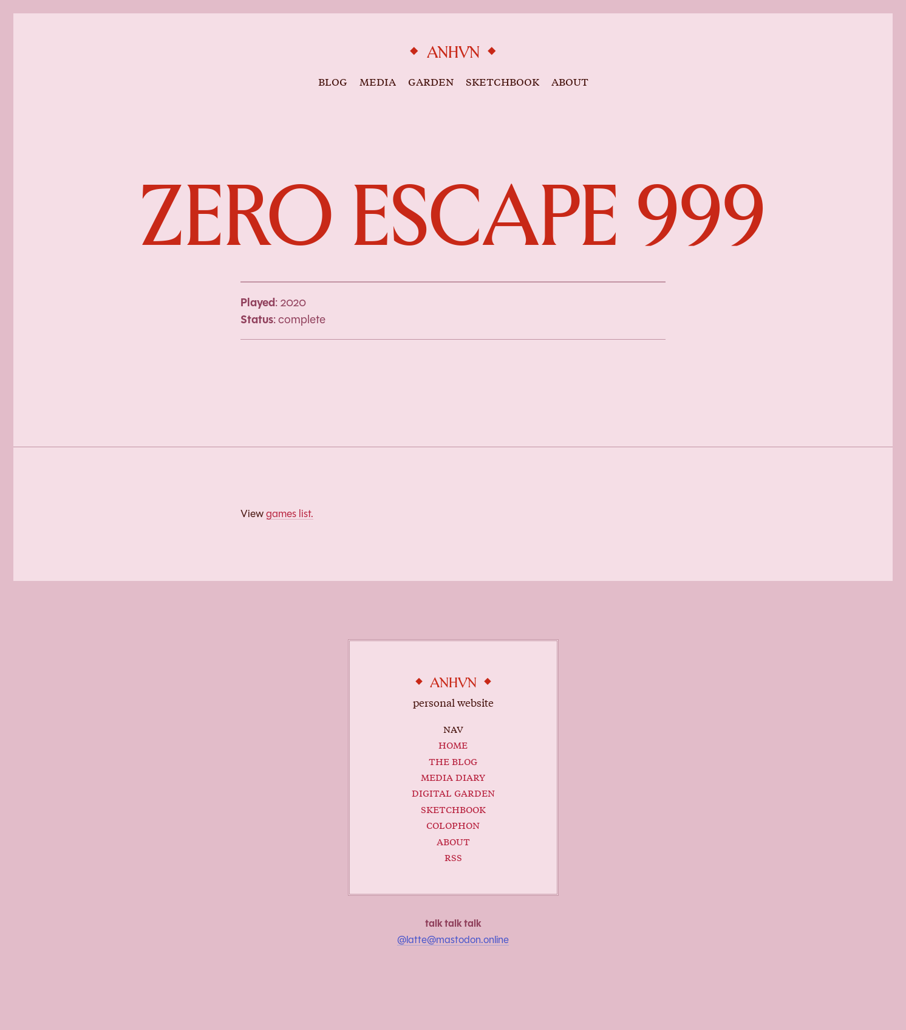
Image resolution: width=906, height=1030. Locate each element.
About (453, 840)
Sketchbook (453, 808)
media (377, 81)
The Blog (453, 760)
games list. (289, 513)
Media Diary (453, 776)
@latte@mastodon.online (453, 940)
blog (332, 81)
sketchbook (502, 81)
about (569, 81)
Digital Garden (453, 792)
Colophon (453, 824)
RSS (453, 856)
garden (431, 81)
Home (453, 744)
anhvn (453, 52)
